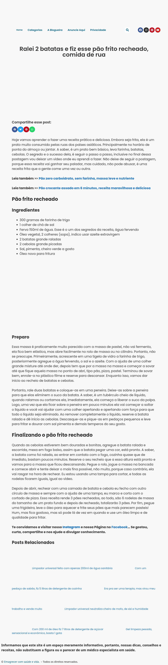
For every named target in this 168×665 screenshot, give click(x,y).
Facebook (119, 527)
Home (19, 29)
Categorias (35, 30)
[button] (127, 30)
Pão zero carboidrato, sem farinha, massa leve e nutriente (86, 178)
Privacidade (98, 30)
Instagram (71, 527)
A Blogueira (54, 30)
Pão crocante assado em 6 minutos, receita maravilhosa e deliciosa (94, 188)
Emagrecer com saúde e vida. (22, 661)
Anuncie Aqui (76, 30)
